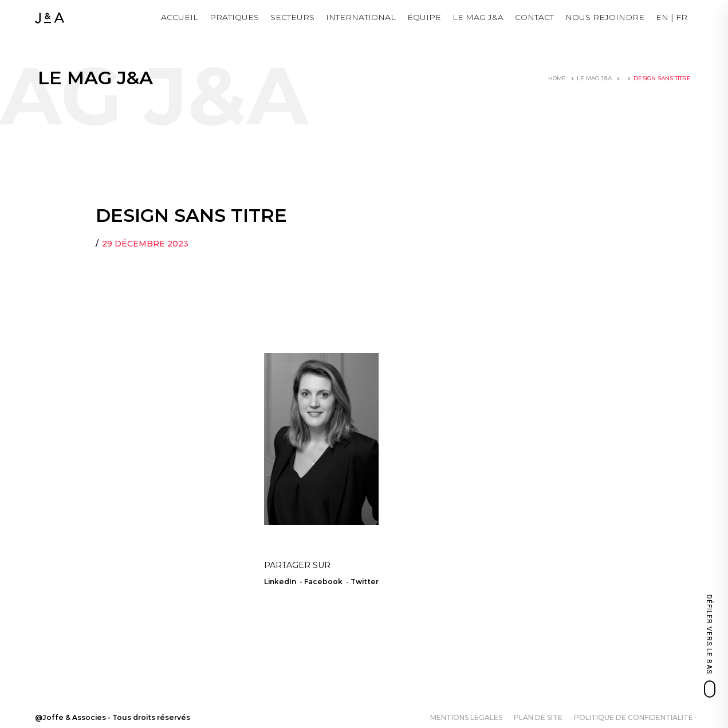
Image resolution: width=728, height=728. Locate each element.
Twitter (365, 581)
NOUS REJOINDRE (604, 17)
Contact (534, 17)
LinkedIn (280, 581)
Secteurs (292, 17)
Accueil (179, 17)
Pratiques (234, 17)
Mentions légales (466, 717)
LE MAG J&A (477, 17)
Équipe (424, 17)
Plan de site (538, 717)
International (361, 17)
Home (557, 78)
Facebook (323, 581)
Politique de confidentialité (633, 717)
